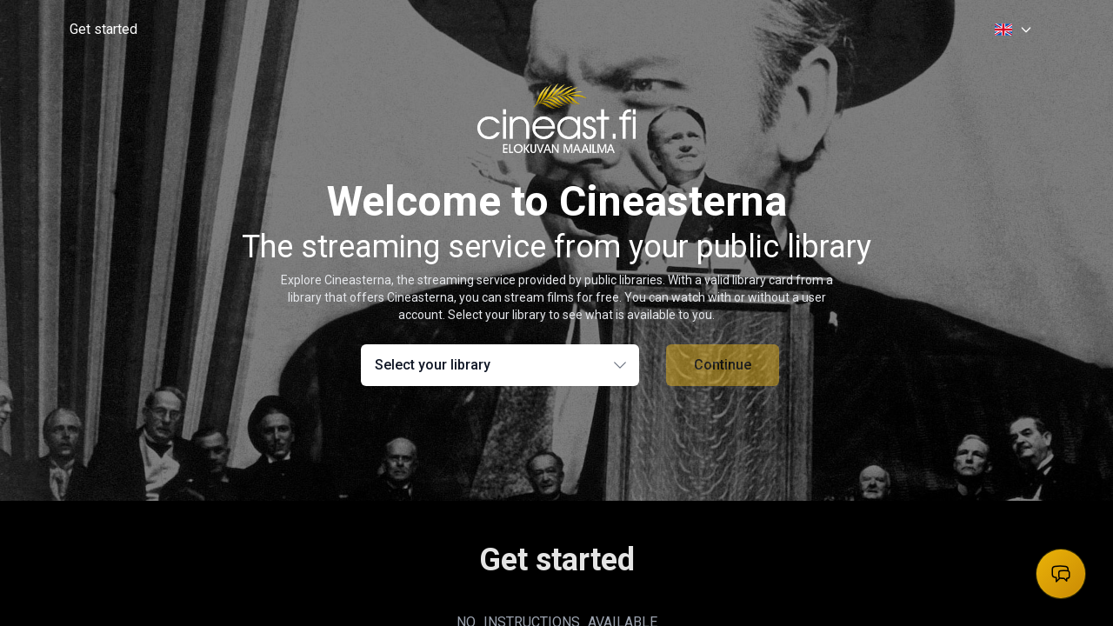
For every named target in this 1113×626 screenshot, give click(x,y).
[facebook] (699, 462)
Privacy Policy (902, 464)
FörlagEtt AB (392, 589)
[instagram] (761, 462)
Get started (103, 29)
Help (466, 464)
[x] (730, 462)
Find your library (497, 492)
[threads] (667, 462)
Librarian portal (906, 520)
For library (892, 492)
